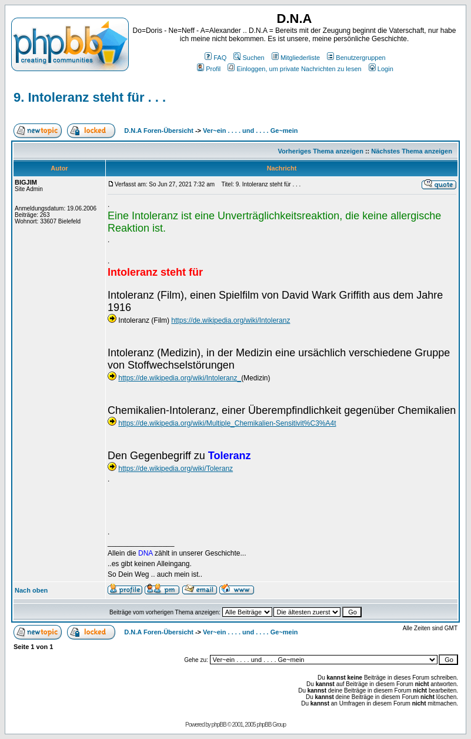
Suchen (248, 57)
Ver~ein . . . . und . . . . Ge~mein (250, 130)
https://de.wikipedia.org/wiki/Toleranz (175, 468)
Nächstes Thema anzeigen (411, 151)
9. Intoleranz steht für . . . (90, 97)
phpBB (219, 724)
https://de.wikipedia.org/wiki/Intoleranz (230, 320)
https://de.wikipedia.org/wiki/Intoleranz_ (179, 378)
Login (381, 68)
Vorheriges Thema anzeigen (320, 151)
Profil (209, 68)
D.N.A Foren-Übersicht (158, 130)
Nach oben (31, 590)
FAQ (215, 57)
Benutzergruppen (356, 57)
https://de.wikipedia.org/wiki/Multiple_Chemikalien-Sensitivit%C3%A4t (227, 423)
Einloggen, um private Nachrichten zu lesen (294, 68)
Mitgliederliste (296, 57)
